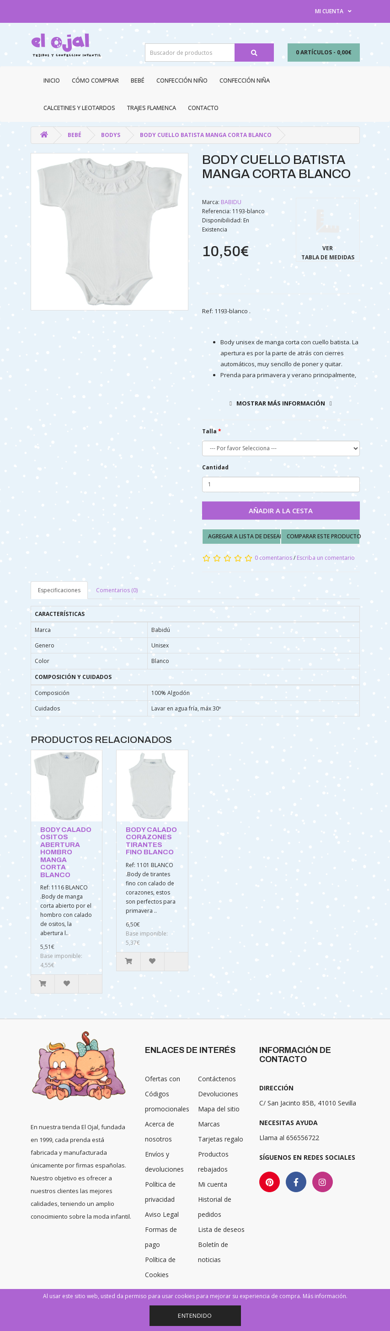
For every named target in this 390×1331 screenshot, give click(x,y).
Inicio (51, 80)
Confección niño (182, 80)
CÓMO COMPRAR (95, 80)
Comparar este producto (323, 536)
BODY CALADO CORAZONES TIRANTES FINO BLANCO (151, 841)
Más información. (325, 1296)
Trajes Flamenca (151, 108)
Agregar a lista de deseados (244, 536)
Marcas (209, 1124)
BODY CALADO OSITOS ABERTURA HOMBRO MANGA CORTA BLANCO (65, 852)
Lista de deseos (221, 1229)
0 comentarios (273, 558)
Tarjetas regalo (220, 1139)
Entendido (195, 1315)
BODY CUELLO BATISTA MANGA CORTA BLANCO (206, 135)
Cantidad (215, 467)
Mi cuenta (212, 1184)
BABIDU (231, 202)
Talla (209, 431)
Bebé (137, 80)
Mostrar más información (280, 403)
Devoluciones (218, 1093)
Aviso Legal (162, 1214)
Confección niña (244, 80)
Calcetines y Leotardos (79, 108)
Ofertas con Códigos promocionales (167, 1093)
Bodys (110, 135)
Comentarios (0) (117, 590)
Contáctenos (217, 1078)
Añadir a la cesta (281, 510)
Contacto (203, 108)
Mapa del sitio (219, 1109)
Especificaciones (59, 590)
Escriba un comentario (326, 558)
